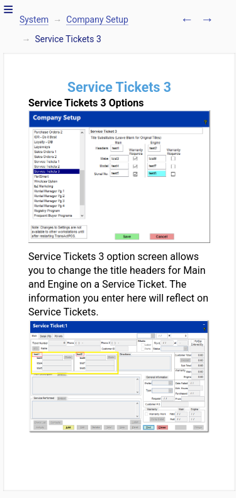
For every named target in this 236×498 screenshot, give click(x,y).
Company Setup (97, 19)
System (34, 19)
